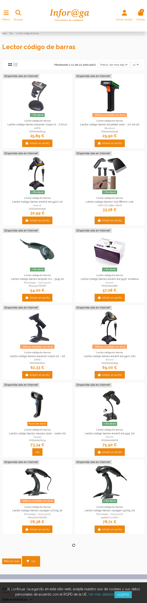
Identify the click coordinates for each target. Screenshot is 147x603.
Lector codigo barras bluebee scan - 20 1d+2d (109, 124)
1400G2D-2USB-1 (110, 517)
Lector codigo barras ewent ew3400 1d (37, 201)
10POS (37, 128)
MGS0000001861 (109, 285)
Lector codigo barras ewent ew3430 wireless (110, 279)
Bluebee (110, 128)
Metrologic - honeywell (37, 282)
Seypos (37, 437)
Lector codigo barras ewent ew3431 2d (109, 433)
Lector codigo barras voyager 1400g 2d (109, 510)
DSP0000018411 (37, 363)
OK (31, 561)
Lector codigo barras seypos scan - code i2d (37, 433)
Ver (37, 452)
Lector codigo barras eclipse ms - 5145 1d (37, 279)
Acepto (123, 595)
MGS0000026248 (109, 131)
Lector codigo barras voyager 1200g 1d (37, 510)
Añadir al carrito (37, 143)
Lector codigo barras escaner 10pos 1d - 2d (37, 356)
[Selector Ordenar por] (114, 65)
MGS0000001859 (109, 363)
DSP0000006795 (37, 131)
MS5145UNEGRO (37, 285)
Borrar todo (12, 561)
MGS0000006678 (109, 440)
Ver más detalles (101, 594)
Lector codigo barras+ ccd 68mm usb (109, 201)
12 (136, 64)
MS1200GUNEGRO (37, 517)
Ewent (37, 205)
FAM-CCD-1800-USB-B (110, 205)
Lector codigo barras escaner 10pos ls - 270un (37, 124)
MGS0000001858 (37, 208)
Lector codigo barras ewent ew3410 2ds (109, 356)
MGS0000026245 (37, 440)
